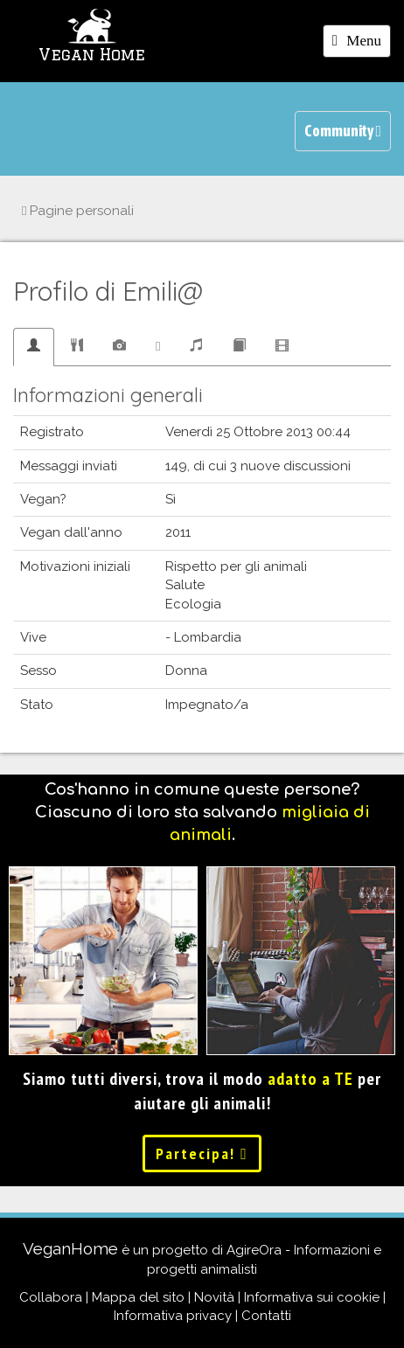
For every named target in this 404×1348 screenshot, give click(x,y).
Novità (214, 1297)
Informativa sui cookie (312, 1297)
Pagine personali (78, 211)
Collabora (50, 1297)
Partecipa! (202, 1153)
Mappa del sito (138, 1297)
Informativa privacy (173, 1316)
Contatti (266, 1316)
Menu (361, 44)
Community (342, 131)
